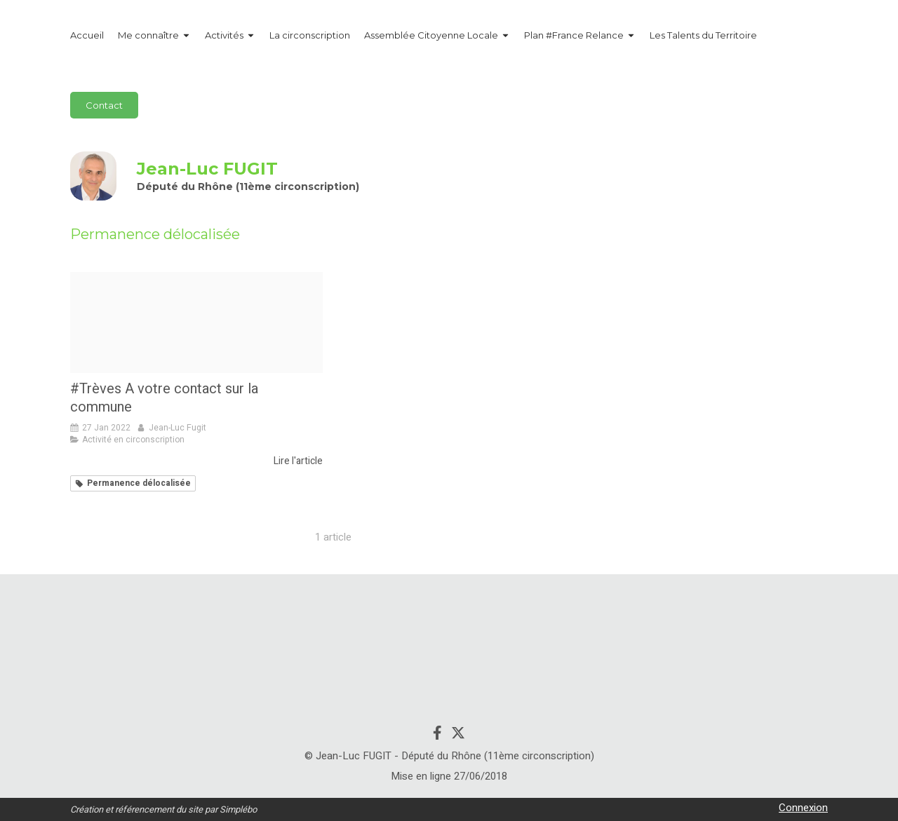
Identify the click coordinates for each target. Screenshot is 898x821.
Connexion (803, 807)
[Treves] (196, 322)
